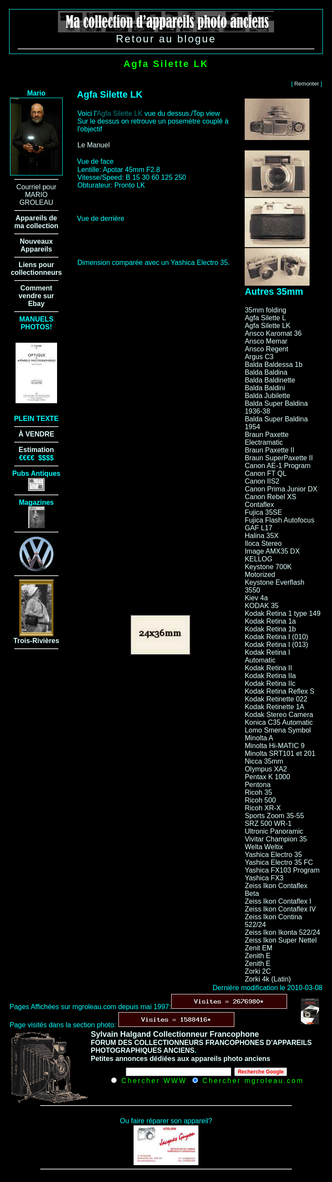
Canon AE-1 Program (277, 465)
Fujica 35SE (263, 512)
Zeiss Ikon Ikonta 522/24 (282, 932)
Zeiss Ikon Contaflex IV (280, 909)
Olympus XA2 (266, 769)
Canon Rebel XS (270, 496)
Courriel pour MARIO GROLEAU (36, 194)
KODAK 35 (261, 605)
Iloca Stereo (263, 543)
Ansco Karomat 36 (273, 333)
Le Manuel (93, 145)
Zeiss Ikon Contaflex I (278, 901)
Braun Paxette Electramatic (266, 438)
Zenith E (258, 955)
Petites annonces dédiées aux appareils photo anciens (180, 1058)
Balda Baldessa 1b (273, 364)
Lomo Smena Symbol (278, 730)
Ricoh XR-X (263, 808)
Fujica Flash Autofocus (279, 520)
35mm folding (265, 310)
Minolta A (259, 738)
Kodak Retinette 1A (274, 706)
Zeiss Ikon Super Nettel (280, 940)
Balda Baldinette (270, 380)
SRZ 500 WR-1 (268, 823)
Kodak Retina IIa (270, 675)
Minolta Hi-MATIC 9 (274, 745)
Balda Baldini (265, 388)
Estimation (36, 449)
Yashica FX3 (264, 878)
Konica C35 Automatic (279, 722)
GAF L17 (258, 528)
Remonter (306, 83)
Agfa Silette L (265, 318)
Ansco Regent (266, 349)
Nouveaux (36, 241)
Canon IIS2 (262, 481)
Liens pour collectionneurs (36, 268)
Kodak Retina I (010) (276, 636)
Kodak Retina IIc (270, 683)
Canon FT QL (266, 473)
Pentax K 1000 (267, 777)
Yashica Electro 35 (273, 854)
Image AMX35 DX (272, 551)
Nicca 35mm (264, 761)
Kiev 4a (256, 598)
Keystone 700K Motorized (268, 570)
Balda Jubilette (267, 395)
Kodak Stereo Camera (279, 714)
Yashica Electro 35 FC (279, 862)
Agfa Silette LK (267, 325)
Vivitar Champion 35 (276, 839)
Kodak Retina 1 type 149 (282, 613)
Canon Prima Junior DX (281, 489)
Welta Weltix (264, 847)
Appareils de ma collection (36, 221)
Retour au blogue (166, 39)
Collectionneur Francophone (206, 1034)
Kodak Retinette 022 (276, 699)
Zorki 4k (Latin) (268, 979)
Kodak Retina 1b (270, 629)
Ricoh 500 (260, 800)
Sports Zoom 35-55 (274, 815)
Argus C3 (259, 356)
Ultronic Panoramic (274, 831)
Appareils (36, 249)
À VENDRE (36, 434)
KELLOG (258, 559)
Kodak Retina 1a (270, 621)
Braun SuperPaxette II (279, 458)
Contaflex (259, 504)
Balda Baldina (266, 372)
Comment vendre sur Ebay (36, 295)
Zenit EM (258, 948)
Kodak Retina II (268, 668)
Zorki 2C (258, 971)
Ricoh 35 (258, 792)
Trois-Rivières (36, 640)
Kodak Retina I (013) (276, 644)
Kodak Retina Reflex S (279, 691)
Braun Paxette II (269, 450)
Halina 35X (261, 535)
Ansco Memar (266, 341)
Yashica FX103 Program (282, 870)
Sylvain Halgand (121, 1034)
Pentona (258, 784)
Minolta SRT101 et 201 (280, 753)
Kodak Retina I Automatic (267, 656)
